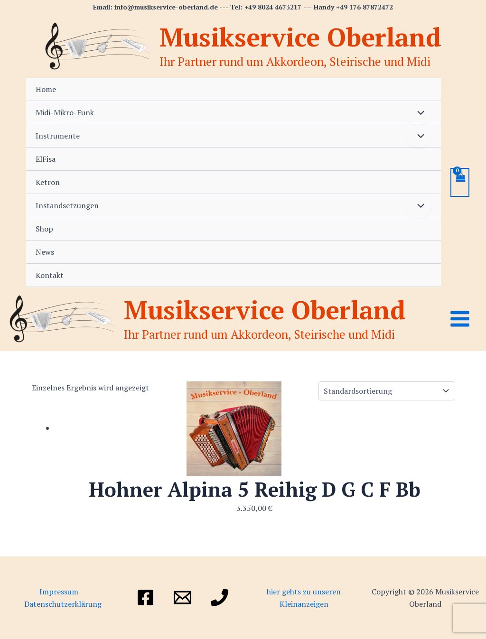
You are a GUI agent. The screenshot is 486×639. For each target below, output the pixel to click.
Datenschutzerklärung (63, 604)
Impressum (58, 591)
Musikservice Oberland (300, 37)
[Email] (182, 597)
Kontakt (50, 275)
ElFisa (46, 159)
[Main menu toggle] (460, 318)
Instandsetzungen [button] (67, 205)
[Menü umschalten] (418, 113)
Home (46, 89)
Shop (44, 228)
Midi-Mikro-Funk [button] (65, 112)
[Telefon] (219, 597)
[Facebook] (145, 597)
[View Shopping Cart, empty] (459, 182)
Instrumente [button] (58, 135)
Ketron (48, 182)
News (45, 252)
